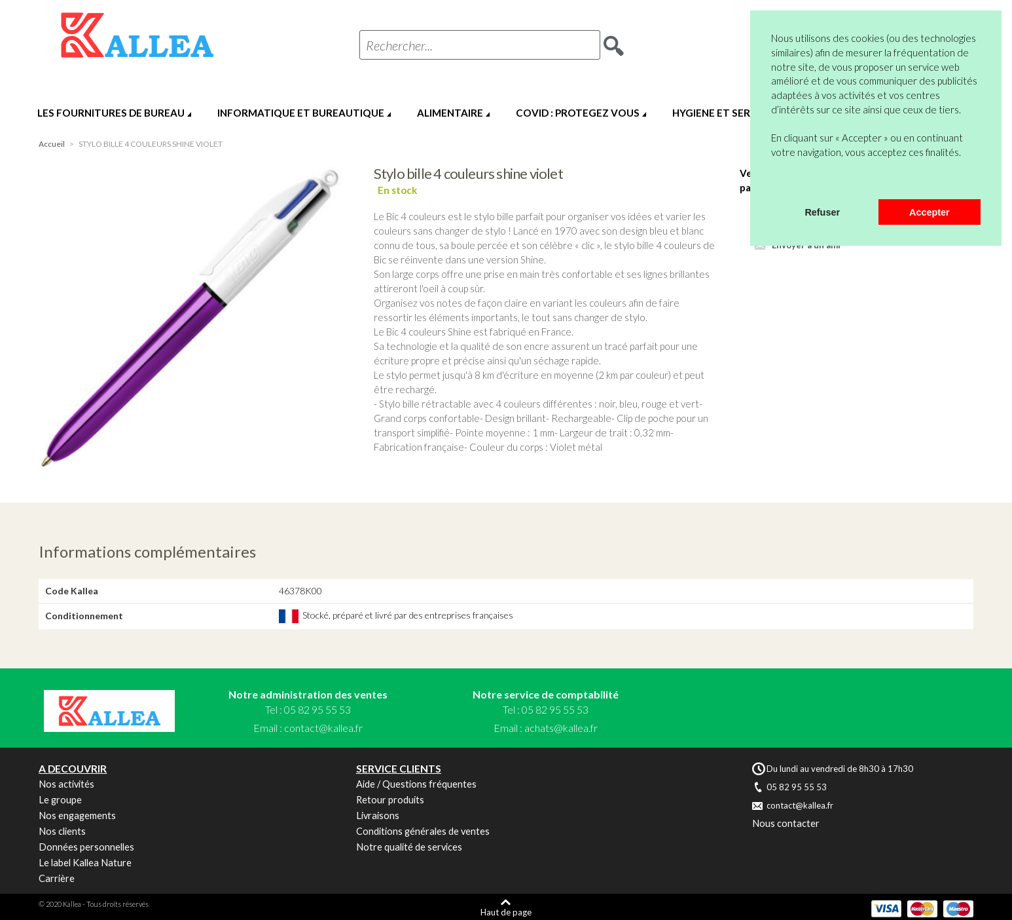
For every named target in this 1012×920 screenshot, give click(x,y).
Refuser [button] (822, 212)
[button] (773, 182)
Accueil (52, 144)
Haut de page (506, 912)
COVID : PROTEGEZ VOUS (578, 113)
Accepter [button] (929, 212)
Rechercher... (399, 45)
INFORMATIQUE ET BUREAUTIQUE (300, 113)
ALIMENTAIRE (450, 113)
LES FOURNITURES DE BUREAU (111, 113)
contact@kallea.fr (323, 727)
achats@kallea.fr (561, 727)
